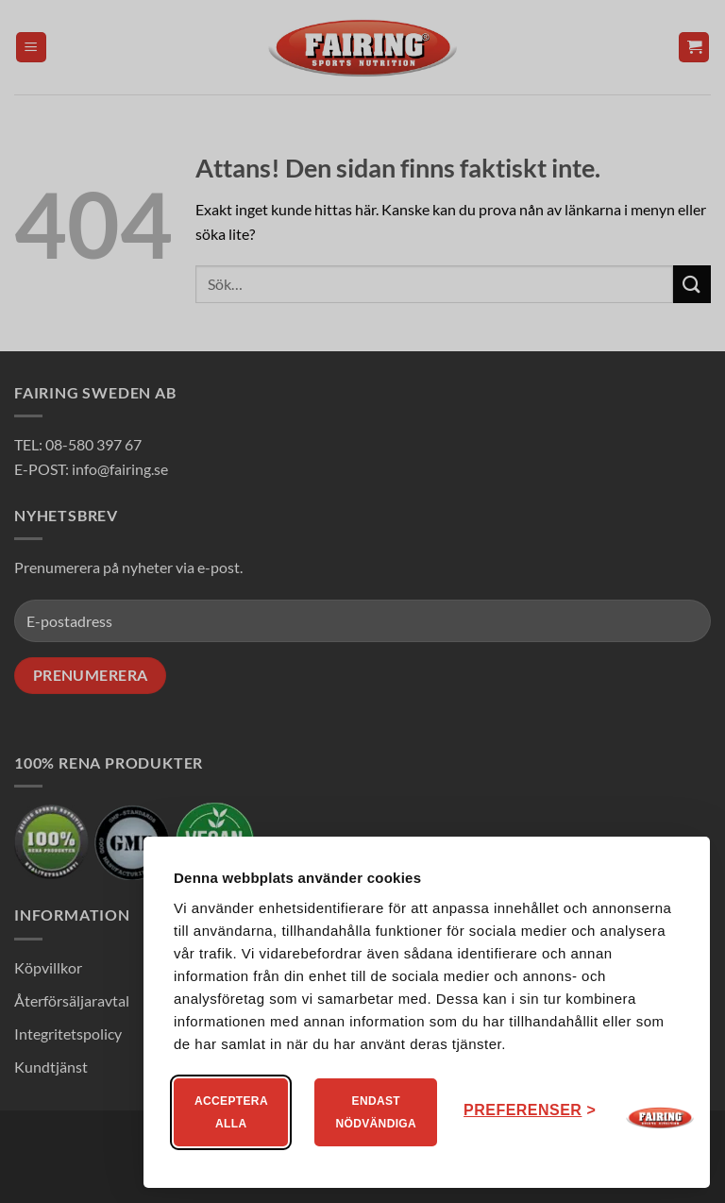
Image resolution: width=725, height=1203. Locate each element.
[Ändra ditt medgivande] (530, 1110)
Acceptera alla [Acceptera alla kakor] (231, 1112)
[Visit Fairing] (660, 1118)
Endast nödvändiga (375, 1112)
